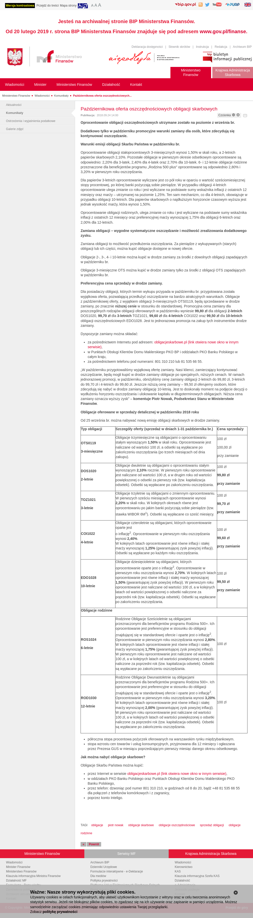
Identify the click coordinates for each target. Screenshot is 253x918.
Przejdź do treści (47, 5)
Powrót (94, 844)
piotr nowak (115, 825)
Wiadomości (42, 95)
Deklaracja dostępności (147, 47)
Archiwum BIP (242, 47)
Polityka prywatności (104, 880)
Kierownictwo (184, 867)
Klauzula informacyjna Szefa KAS (197, 876)
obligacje (97, 825)
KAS (178, 871)
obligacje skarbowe (141, 825)
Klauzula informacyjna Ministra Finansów (33, 876)
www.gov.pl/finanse (223, 31)
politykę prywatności (60, 912)
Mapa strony (68, 5)
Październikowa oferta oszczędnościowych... (102, 95)
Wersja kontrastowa (20, 5)
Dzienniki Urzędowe (103, 867)
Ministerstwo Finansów (16, 95)
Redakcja (221, 47)
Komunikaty (61, 95)
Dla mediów (98, 876)
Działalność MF (16, 880)
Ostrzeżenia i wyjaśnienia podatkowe (30, 121)
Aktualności (13, 105)
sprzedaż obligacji (212, 825)
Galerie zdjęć (15, 129)
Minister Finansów (18, 867)
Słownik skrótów (179, 47)
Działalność (182, 880)
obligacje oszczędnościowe (177, 825)
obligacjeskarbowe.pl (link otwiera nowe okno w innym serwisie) (176, 774)
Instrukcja (202, 47)
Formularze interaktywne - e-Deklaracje (116, 871)
